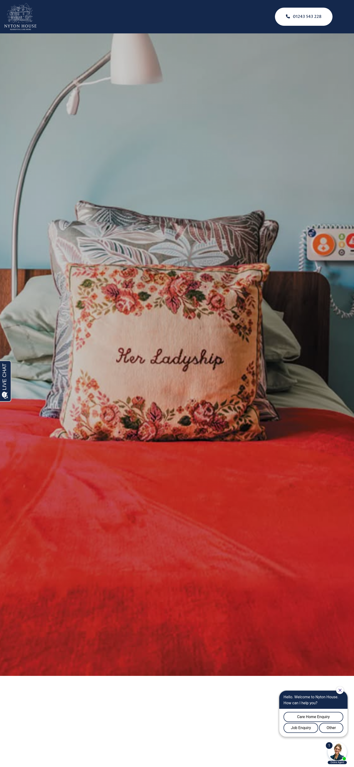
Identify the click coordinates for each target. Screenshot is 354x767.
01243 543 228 (304, 16)
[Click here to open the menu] (346, 17)
